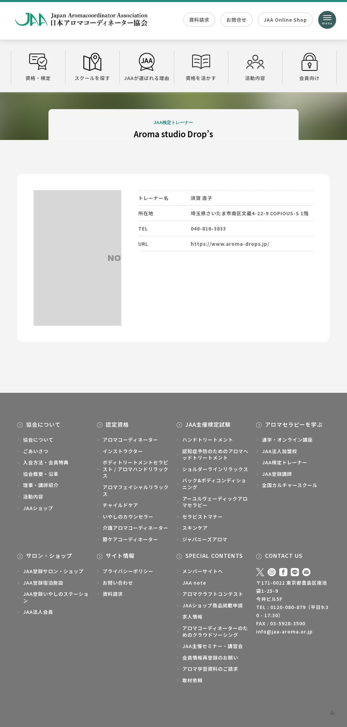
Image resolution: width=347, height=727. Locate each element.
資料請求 (199, 19)
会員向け (309, 67)
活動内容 (255, 67)
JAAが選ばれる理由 (147, 67)
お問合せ (236, 19)
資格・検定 (38, 67)
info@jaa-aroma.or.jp (284, 631)
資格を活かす (201, 67)
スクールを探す (92, 67)
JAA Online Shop (285, 19)
